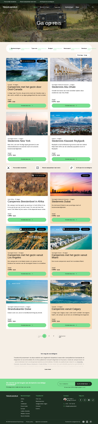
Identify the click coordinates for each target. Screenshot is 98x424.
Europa (23, 408)
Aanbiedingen (69, 7)
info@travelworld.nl (71, 406)
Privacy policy (29, 421)
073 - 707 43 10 (70, 404)
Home (4, 13)
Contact (38, 406)
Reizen (36, 7)
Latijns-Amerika (25, 411)
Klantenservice (40, 401)
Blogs (77, 7)
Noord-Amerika (25, 416)
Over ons (38, 399)
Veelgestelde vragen (41, 404)
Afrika (22, 399)
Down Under (24, 406)
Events (38, 408)
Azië (22, 401)
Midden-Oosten (25, 413)
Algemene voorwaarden (41, 421)
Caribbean (24, 404)
